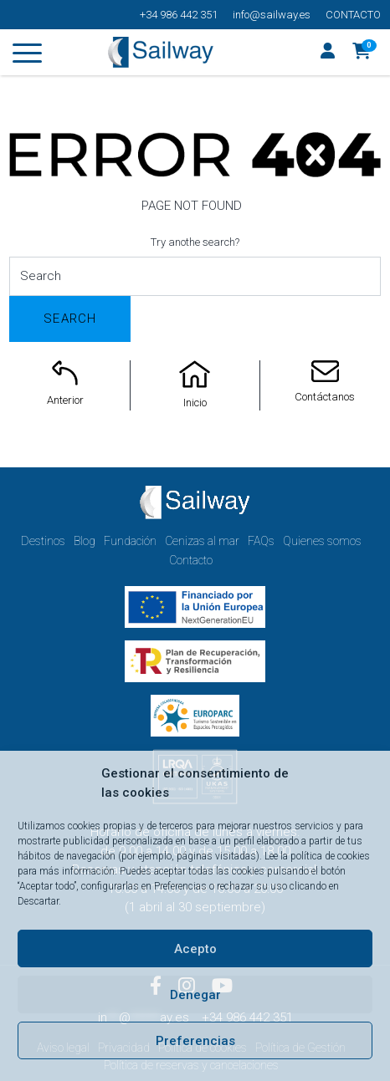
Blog (84, 541)
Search (70, 318)
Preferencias (195, 1040)
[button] (362, 53)
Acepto (195, 948)
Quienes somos (322, 541)
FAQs (261, 541)
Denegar (195, 994)
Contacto (353, 14)
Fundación (130, 541)
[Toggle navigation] (27, 56)
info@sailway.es (271, 14)
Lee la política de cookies (317, 856)
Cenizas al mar (202, 541)
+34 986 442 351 (179, 14)
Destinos (43, 541)
